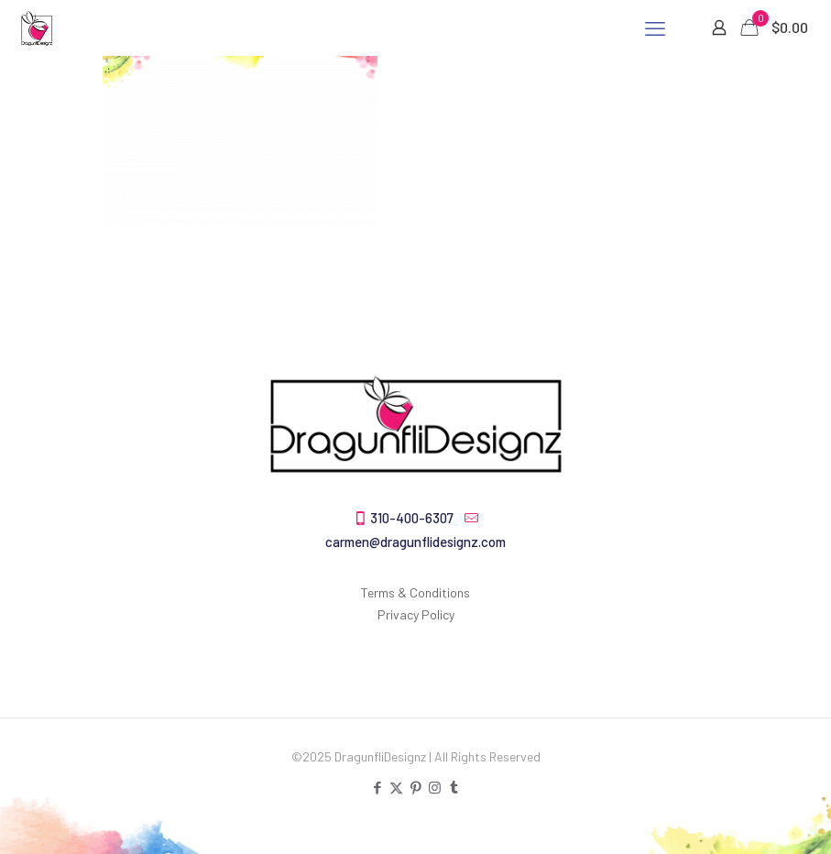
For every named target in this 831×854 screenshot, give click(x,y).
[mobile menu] (655, 27)
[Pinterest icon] (415, 787)
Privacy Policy (415, 614)
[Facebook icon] (377, 787)
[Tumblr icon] (454, 787)
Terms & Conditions (415, 592)
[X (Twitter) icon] (396, 787)
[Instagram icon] (435, 787)
